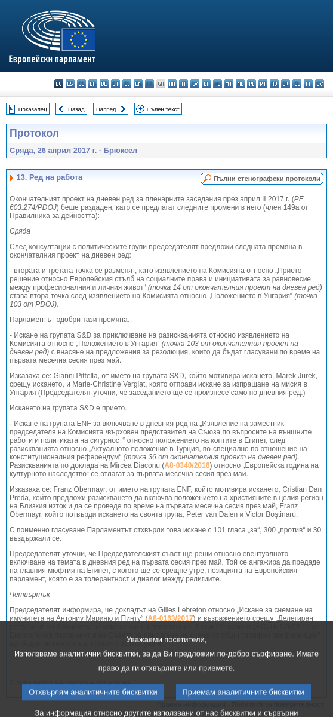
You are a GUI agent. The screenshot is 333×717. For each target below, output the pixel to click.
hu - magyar (217, 83)
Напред (106, 109)
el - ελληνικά (126, 83)
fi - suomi (308, 83)
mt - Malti (228, 83)
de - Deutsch (104, 83)
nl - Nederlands (240, 83)
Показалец (32, 109)
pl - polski (251, 83)
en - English (138, 83)
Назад (76, 109)
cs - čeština (81, 83)
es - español (70, 83)
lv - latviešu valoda (194, 83)
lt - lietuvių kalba (206, 83)
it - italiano (183, 83)
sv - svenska (319, 83)
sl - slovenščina (296, 83)
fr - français (149, 83)
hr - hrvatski (172, 83)
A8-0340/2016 (186, 465)
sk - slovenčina (285, 83)
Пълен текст (163, 109)
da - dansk (92, 83)
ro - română (274, 83)
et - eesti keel (115, 83)
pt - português (262, 83)
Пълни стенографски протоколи (267, 178)
